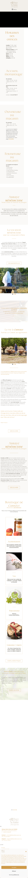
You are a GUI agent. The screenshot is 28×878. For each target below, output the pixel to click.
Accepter (14, 867)
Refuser (14, 871)
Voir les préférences (14, 874)
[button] (26, 851)
